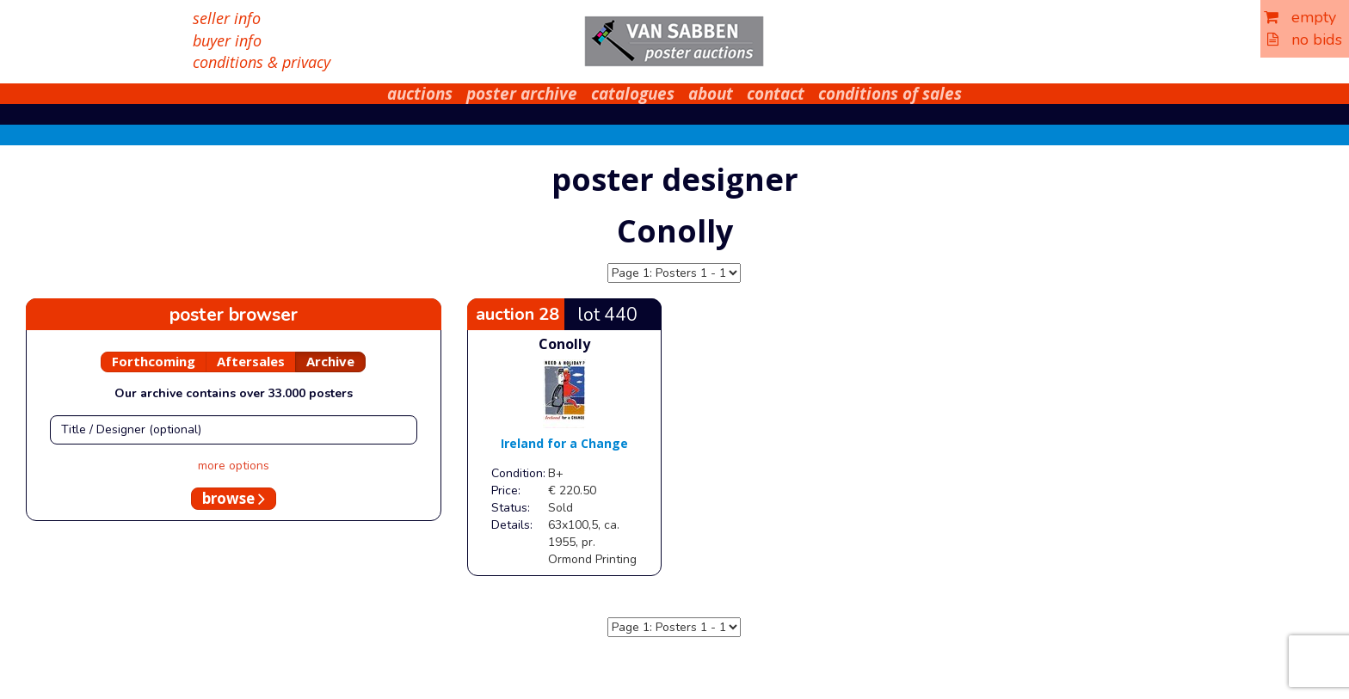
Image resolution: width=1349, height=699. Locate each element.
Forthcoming (153, 361)
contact (775, 93)
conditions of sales (890, 93)
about (710, 93)
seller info (227, 18)
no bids (1304, 39)
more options (233, 465)
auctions (420, 93)
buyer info (227, 40)
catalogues (632, 93)
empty (1300, 17)
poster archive (521, 93)
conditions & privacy (261, 62)
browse (233, 498)
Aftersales (251, 361)
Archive (330, 361)
